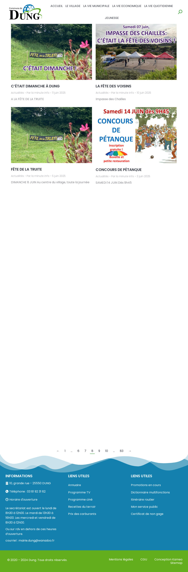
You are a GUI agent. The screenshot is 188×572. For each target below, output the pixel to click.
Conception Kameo (168, 559)
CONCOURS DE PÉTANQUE (119, 169)
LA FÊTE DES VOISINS (113, 86)
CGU (143, 559)
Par (38, 93)
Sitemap (176, 563)
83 (121, 451)
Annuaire (74, 485)
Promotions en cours (146, 485)
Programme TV (79, 492)
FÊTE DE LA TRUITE (26, 169)
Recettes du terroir (82, 507)
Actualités (17, 93)
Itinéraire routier (142, 499)
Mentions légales (121, 559)
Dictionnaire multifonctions (150, 492)
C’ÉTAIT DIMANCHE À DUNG (35, 86)
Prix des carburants (82, 514)
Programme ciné (80, 499)
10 (106, 451)
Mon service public (144, 507)
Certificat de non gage (147, 514)
